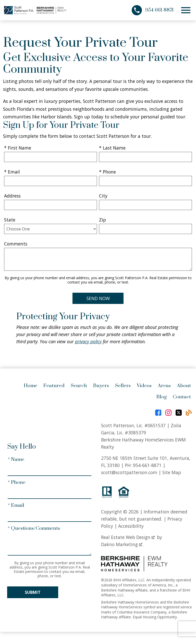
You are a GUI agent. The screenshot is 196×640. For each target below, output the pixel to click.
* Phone (107, 172)
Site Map (171, 472)
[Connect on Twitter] (179, 413)
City (103, 196)
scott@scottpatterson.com (129, 472)
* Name (16, 459)
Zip (102, 220)
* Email (12, 172)
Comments (15, 244)
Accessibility (131, 526)
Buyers (101, 386)
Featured (54, 386)
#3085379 (135, 432)
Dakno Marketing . (122, 544)
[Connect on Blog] (189, 413)
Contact (182, 397)
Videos (144, 386)
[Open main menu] (186, 10)
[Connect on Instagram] (168, 413)
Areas (164, 386)
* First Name (17, 148)
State (9, 220)
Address (12, 196)
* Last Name (112, 148)
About (184, 386)
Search (79, 386)
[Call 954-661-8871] (153, 10)
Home (30, 386)
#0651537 (155, 425)
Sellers (123, 386)
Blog (161, 397)
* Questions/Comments (34, 528)
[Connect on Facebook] (158, 413)
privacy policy (88, 341)
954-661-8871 (147, 465)
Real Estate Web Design (128, 537)
